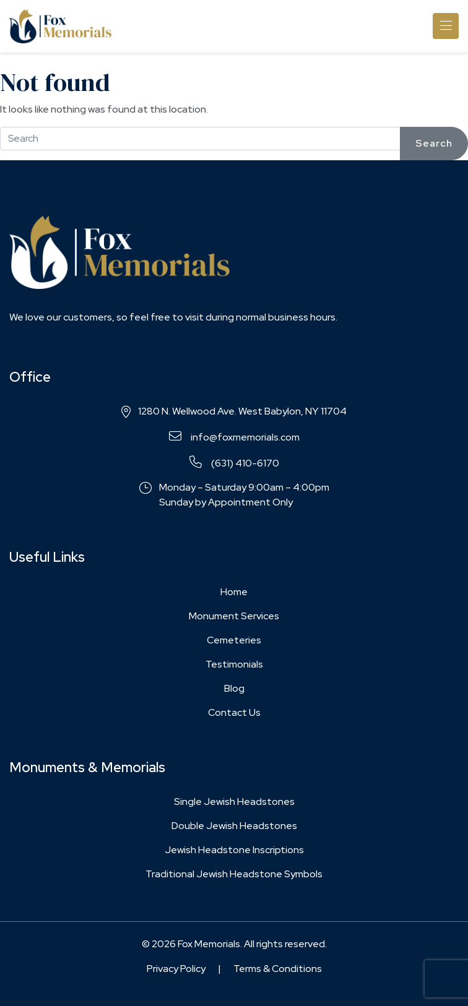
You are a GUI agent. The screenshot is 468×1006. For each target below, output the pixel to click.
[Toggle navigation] (446, 26)
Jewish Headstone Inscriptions (234, 849)
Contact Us (234, 712)
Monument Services (234, 615)
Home (234, 591)
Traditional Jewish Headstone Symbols (234, 873)
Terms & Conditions (277, 968)
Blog (234, 688)
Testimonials (234, 664)
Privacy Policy (176, 968)
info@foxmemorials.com (234, 437)
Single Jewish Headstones (234, 801)
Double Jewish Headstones (234, 825)
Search (434, 143)
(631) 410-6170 (234, 463)
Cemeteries (234, 640)
